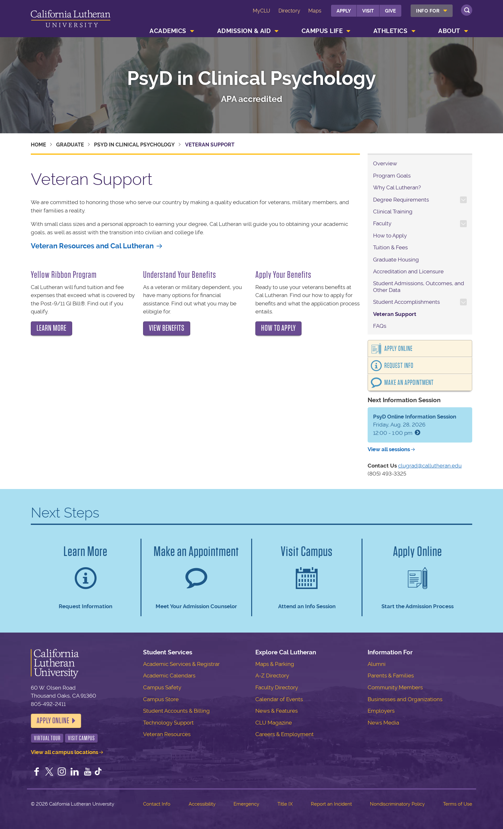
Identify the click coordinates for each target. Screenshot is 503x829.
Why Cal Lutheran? (397, 187)
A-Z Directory (272, 675)
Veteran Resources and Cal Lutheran (92, 246)
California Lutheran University (70, 19)
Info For (427, 11)
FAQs (379, 326)
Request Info (398, 365)
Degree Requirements (401, 199)
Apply (344, 11)
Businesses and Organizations (405, 699)
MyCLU (261, 11)
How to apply (278, 328)
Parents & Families (391, 675)
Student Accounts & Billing (176, 711)
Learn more (51, 328)
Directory (289, 11)
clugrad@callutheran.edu (430, 465)
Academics (167, 31)
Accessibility (202, 804)
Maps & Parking (274, 664)
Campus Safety (162, 687)
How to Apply (390, 235)
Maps (314, 11)
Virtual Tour (47, 738)
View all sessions (389, 449)
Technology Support (168, 722)
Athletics (390, 31)
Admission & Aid (244, 31)
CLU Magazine (273, 722)
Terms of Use (457, 804)
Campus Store (161, 699)
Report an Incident (331, 804)
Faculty (382, 223)
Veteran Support (394, 314)
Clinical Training (393, 211)
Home (38, 145)
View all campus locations (64, 752)
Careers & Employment (284, 734)
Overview (385, 163)
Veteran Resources (167, 734)
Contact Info (156, 804)
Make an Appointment (409, 382)
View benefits (166, 328)
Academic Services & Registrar (181, 664)
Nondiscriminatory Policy (397, 804)
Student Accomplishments (406, 302)
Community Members (395, 687)
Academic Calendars (169, 675)
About (449, 31)
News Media (383, 722)
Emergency (246, 804)
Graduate (70, 145)
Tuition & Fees (390, 247)
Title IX (285, 804)
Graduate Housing (396, 259)
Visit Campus (81, 738)
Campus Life (322, 31)
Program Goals (392, 175)
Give (390, 11)
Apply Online (398, 348)
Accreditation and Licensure (408, 271)
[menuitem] (432, 10)
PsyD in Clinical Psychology (251, 78)
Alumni (377, 664)
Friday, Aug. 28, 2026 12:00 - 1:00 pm (414, 424)
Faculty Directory (276, 687)
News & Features (276, 711)
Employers (381, 711)
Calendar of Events (279, 699)
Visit (368, 11)
